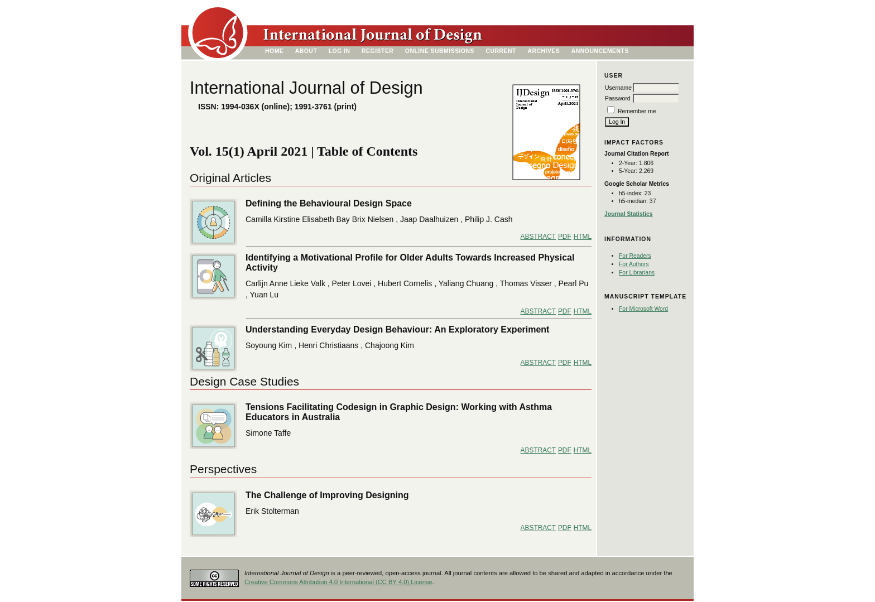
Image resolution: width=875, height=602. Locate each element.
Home (274, 51)
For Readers (635, 256)
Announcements (600, 51)
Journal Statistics (628, 214)
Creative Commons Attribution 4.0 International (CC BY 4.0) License (338, 582)
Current (501, 51)
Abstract (538, 236)
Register (377, 51)
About (306, 51)
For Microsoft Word (643, 309)
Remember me (637, 111)
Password (618, 98)
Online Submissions (439, 51)
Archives (543, 51)
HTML (583, 236)
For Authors (634, 264)
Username (618, 88)
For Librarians (637, 272)
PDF (564, 236)
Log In (339, 51)
